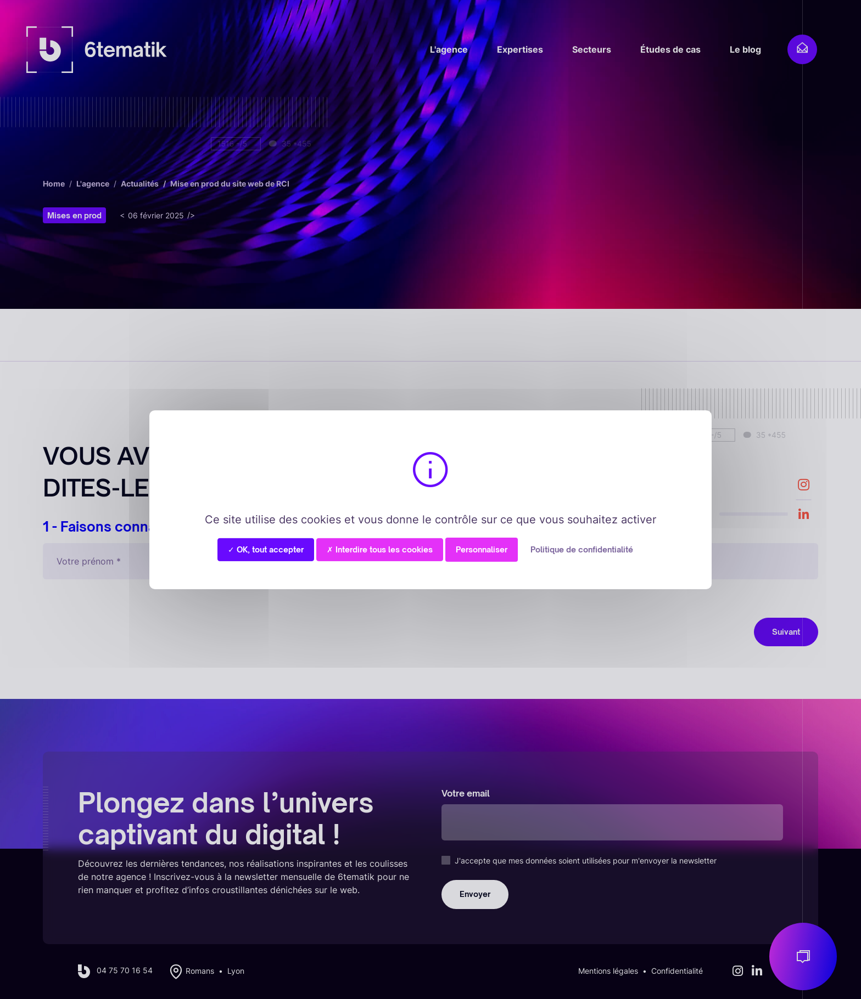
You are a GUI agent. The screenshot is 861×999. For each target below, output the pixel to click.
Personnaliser (481, 549)
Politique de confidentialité (581, 549)
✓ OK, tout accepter (266, 549)
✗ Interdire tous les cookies (380, 549)
